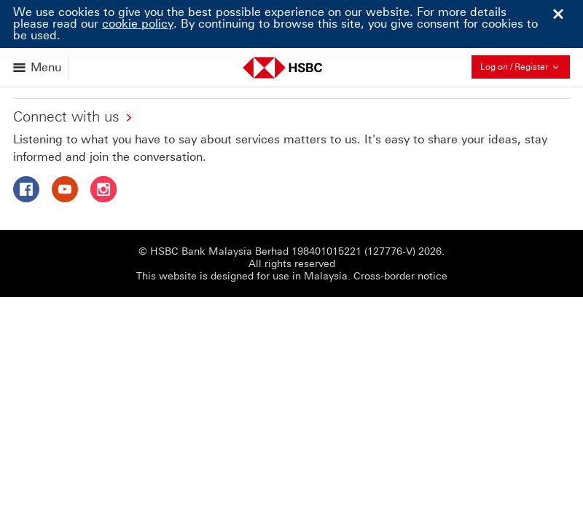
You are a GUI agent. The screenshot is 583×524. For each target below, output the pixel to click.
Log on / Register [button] (525, 66)
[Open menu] (38, 67)
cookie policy (137, 24)
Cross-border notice (400, 276)
